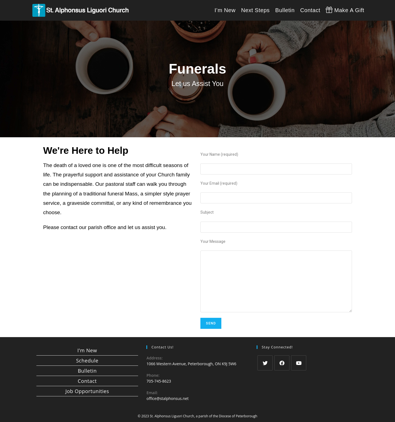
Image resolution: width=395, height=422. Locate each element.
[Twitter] (265, 362)
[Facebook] (281, 362)
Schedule (87, 360)
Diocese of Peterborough (238, 416)
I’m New (87, 350)
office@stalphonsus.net (167, 398)
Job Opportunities (87, 391)
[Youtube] (298, 362)
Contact (87, 381)
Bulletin (87, 370)
